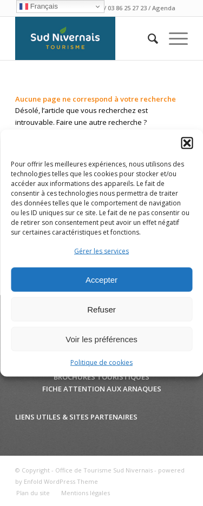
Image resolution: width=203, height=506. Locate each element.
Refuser (101, 309)
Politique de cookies (101, 362)
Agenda (163, 8)
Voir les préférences (101, 339)
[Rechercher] (147, 38)
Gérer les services (101, 251)
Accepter (101, 279)
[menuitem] (147, 38)
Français (38, 6)
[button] (186, 143)
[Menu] (173, 38)
